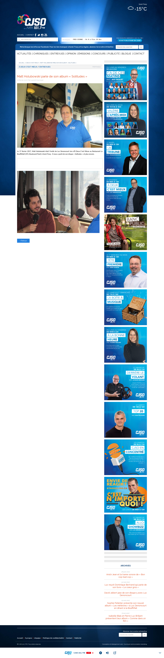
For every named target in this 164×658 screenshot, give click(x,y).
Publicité (114, 53)
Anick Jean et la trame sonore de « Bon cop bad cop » (125, 575)
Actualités (24, 53)
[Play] (100, 653)
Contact (30, 35)
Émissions (84, 53)
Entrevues (57, 53)
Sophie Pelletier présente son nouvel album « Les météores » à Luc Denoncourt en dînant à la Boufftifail (125, 605)
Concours (99, 53)
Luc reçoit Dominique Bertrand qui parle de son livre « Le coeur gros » (126, 586)
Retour (23, 241)
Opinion (71, 53)
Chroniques (41, 53)
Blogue (126, 53)
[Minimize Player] (160, 653)
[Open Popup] (115, 653)
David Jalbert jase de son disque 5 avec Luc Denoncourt (125, 594)
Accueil (20, 35)
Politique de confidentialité (53, 638)
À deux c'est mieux (32, 63)
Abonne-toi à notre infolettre (135, 631)
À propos (28, 638)
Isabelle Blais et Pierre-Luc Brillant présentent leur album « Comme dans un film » (126, 618)
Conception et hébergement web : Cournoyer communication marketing (124, 644)
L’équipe (37, 638)
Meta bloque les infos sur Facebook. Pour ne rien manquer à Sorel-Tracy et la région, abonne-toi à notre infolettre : (82, 47)
